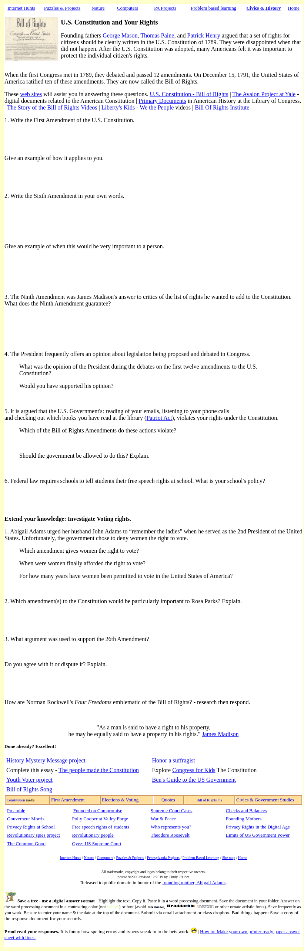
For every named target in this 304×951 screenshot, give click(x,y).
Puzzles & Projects (130, 858)
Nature (97, 8)
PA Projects (165, 8)
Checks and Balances (246, 810)
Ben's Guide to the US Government (194, 780)
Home (294, 8)
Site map (228, 858)
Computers (105, 858)
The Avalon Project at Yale (263, 94)
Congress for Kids (193, 770)
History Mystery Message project (46, 760)
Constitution (16, 800)
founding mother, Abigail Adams (194, 882)
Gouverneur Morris (25, 818)
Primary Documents (162, 101)
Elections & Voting (120, 800)
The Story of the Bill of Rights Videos (52, 107)
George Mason (120, 35)
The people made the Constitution (99, 770)
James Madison (220, 734)
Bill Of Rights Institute (222, 107)
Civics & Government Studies (265, 800)
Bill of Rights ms (209, 800)
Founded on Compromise (97, 810)
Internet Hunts (21, 8)
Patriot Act (159, 418)
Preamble (16, 810)
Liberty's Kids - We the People (138, 107)
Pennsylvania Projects (163, 858)
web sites (31, 94)
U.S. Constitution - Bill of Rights (189, 94)
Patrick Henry (203, 35)
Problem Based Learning (201, 858)
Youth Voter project (29, 780)
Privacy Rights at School (31, 827)
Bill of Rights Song (29, 789)
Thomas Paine (157, 35)
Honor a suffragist (173, 760)
